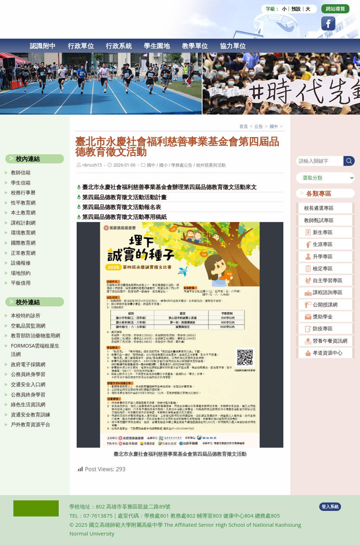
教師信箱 (21, 172)
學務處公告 (181, 165)
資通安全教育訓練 (30, 414)
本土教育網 (23, 212)
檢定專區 (323, 268)
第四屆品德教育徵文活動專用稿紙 (124, 216)
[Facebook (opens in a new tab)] (328, 24)
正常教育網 (23, 252)
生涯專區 (323, 243)
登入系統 (330, 506)
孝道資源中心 (327, 352)
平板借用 (21, 282)
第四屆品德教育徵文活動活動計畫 (124, 197)
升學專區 (323, 255)
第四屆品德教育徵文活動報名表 (121, 206)
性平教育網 (23, 202)
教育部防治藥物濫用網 (35, 335)
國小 (163, 165)
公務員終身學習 (28, 373)
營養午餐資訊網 (330, 340)
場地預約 (21, 272)
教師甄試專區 (319, 219)
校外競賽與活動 (211, 165)
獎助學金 (323, 316)
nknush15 (92, 165)
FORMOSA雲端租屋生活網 (35, 349)
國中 (151, 165)
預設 (296, 9)
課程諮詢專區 (327, 291)
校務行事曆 (23, 192)
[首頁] (243, 126)
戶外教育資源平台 (30, 424)
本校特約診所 (25, 315)
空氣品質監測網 (28, 325)
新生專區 (323, 231)
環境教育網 (23, 232)
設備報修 (21, 262)
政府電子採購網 (28, 364)
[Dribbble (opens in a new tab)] (335, 8)
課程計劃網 (23, 222)
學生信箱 (21, 182)
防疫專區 (323, 328)
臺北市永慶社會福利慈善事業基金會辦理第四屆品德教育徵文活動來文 (169, 186)
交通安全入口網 (28, 384)
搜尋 (301, 151)
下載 (273, 187)
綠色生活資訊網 (28, 404)
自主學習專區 (327, 280)
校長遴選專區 (319, 207)
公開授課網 (325, 304)
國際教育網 (23, 242)
